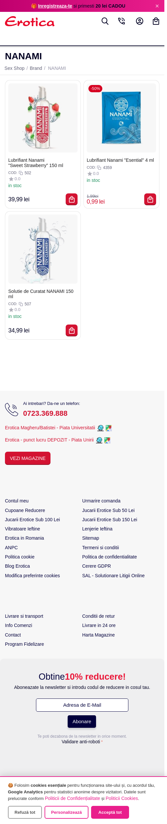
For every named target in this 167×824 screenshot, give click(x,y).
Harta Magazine (98, 635)
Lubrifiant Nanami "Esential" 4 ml (120, 160)
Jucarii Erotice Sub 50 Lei (108, 510)
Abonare (82, 721)
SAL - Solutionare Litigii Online (113, 575)
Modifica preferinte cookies (32, 575)
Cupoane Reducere (25, 510)
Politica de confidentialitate (109, 556)
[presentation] (82, 760)
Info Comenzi (18, 625)
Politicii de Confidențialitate (72, 798)
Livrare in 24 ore (99, 625)
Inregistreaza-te (55, 6)
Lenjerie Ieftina (97, 528)
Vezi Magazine (28, 458)
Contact (13, 635)
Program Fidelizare (24, 644)
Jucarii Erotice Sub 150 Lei (109, 519)
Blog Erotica (17, 566)
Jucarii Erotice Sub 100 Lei (32, 519)
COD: (12, 173)
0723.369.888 (45, 413)
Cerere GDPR (96, 566)
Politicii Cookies (122, 798)
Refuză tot (25, 812)
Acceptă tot (110, 812)
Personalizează (66, 812)
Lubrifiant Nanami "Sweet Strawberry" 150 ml (35, 162)
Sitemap (90, 538)
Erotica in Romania (24, 538)
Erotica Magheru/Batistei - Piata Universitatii (50, 428)
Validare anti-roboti (81, 741)
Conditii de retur (98, 616)
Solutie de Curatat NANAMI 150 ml (41, 294)
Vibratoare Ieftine (22, 528)
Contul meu (17, 500)
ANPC (11, 547)
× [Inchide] (157, 6)
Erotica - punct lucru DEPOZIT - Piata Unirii (50, 440)
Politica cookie (20, 556)
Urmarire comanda (101, 500)
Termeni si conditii (100, 547)
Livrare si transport (24, 616)
